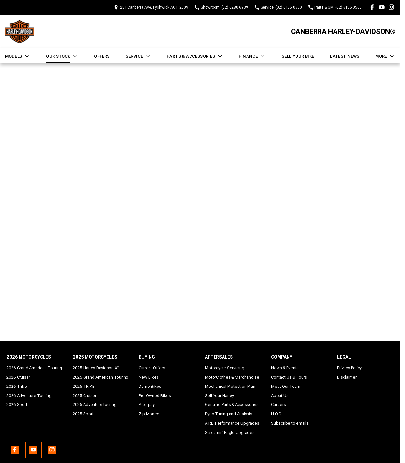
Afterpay (147, 404)
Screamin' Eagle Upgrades (230, 432)
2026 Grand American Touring (34, 368)
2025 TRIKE (83, 386)
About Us (279, 395)
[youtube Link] (382, 7)
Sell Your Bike (298, 56)
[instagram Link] (391, 7)
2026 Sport (16, 404)
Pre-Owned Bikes (155, 395)
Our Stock (62, 56)
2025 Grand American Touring (100, 377)
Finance (252, 56)
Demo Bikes (150, 386)
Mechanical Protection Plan (230, 386)
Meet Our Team (285, 386)
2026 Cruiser (18, 377)
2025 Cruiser (84, 395)
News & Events (285, 368)
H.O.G (276, 414)
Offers (101, 56)
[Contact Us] (151, 7)
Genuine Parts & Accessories (232, 404)
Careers (278, 404)
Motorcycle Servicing (224, 368)
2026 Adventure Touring (29, 395)
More (385, 56)
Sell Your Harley (219, 395)
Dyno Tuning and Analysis (228, 414)
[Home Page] (19, 32)
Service (138, 56)
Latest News (344, 56)
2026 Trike (16, 386)
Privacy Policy (349, 368)
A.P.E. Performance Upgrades (232, 423)
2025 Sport (83, 414)
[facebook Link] (372, 7)
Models (17, 56)
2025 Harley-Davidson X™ (96, 368)
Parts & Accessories (195, 56)
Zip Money (149, 414)
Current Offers (152, 368)
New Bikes (149, 377)
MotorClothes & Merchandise (232, 377)
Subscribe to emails (290, 423)
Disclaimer (347, 377)
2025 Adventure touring (95, 404)
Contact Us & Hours (289, 377)
